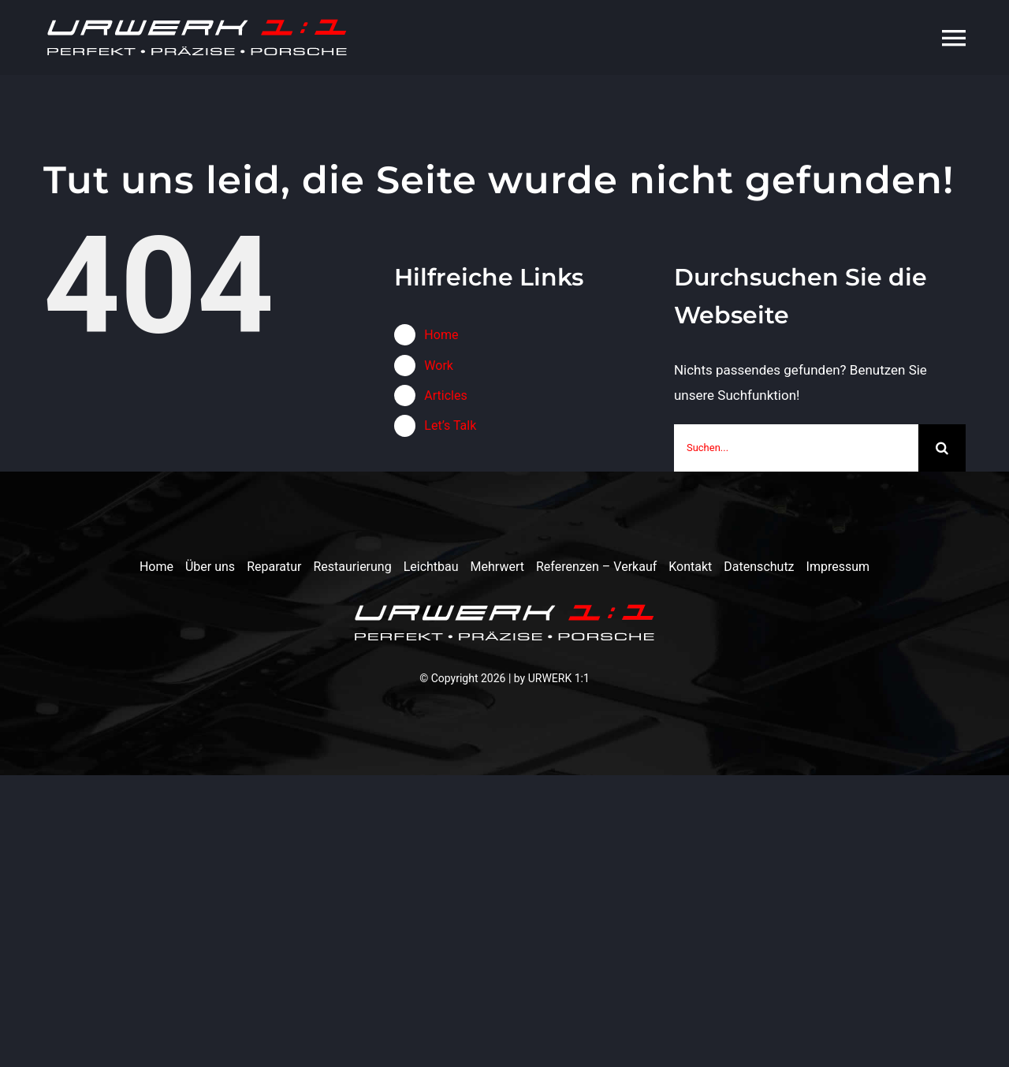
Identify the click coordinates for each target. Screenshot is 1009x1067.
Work (438, 365)
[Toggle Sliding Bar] (914, 37)
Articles (445, 395)
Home (441, 334)
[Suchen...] (796, 448)
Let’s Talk (450, 425)
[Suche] (942, 448)
